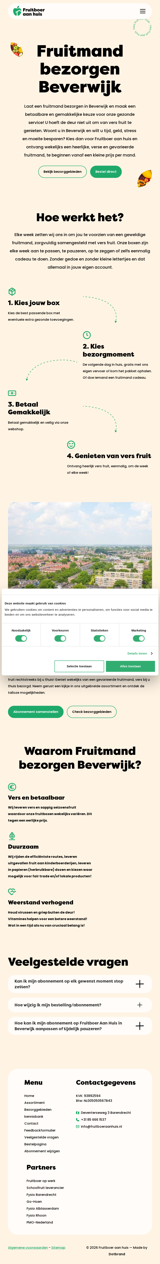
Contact (31, 1123)
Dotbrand (117, 1254)
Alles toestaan (130, 666)
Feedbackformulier (40, 1130)
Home (29, 1095)
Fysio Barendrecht (41, 1194)
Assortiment (34, 1102)
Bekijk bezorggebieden (63, 171)
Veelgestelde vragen (41, 1137)
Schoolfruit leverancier (45, 1187)
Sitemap (58, 1247)
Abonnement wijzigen (42, 1151)
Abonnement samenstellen (35, 711)
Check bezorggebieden (91, 711)
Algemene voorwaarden (28, 1247)
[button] (142, 11)
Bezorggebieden (37, 1109)
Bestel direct (105, 171)
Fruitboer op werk (41, 1181)
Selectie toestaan (79, 666)
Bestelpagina (35, 1144)
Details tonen (137, 653)
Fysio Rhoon (36, 1215)
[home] (29, 11)
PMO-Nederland (40, 1222)
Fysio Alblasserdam (43, 1208)
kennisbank (33, 1116)
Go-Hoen (34, 1201)
